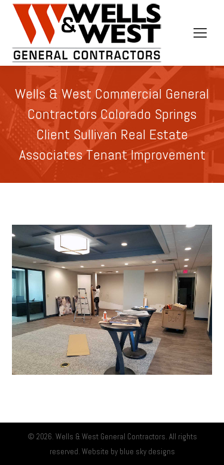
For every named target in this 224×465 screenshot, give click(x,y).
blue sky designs (147, 451)
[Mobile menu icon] (200, 33)
